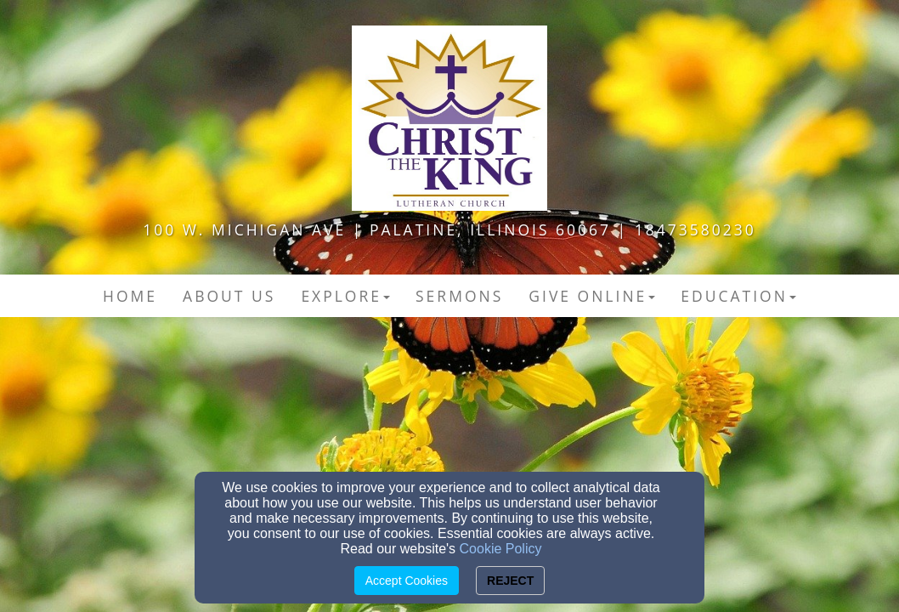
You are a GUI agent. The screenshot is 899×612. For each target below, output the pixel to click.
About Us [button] (229, 296)
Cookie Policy (501, 548)
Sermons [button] (459, 296)
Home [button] (130, 296)
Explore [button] (345, 296)
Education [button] (738, 296)
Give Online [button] (592, 296)
